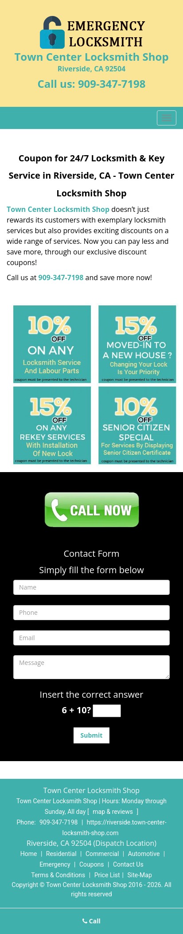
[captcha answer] (107, 710)
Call (91, 921)
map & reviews (113, 811)
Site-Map (140, 875)
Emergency (54, 864)
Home (28, 853)
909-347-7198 (112, 83)
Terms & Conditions (58, 875)
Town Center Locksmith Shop (58, 209)
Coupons (91, 864)
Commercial (102, 853)
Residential (61, 853)
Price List (107, 875)
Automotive (144, 853)
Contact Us (128, 864)
